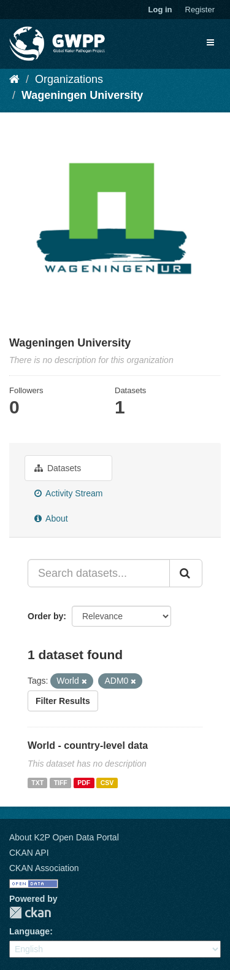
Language (29, 931)
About (51, 518)
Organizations (69, 79)
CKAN (30, 912)
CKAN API (29, 853)
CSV (107, 782)
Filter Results (63, 701)
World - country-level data (88, 745)
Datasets (57, 468)
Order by (45, 616)
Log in (160, 9)
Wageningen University (82, 95)
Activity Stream (68, 493)
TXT (37, 782)
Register (200, 9)
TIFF (60, 782)
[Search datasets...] (99, 573)
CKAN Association (44, 868)
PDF (83, 782)
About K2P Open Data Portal (64, 837)
